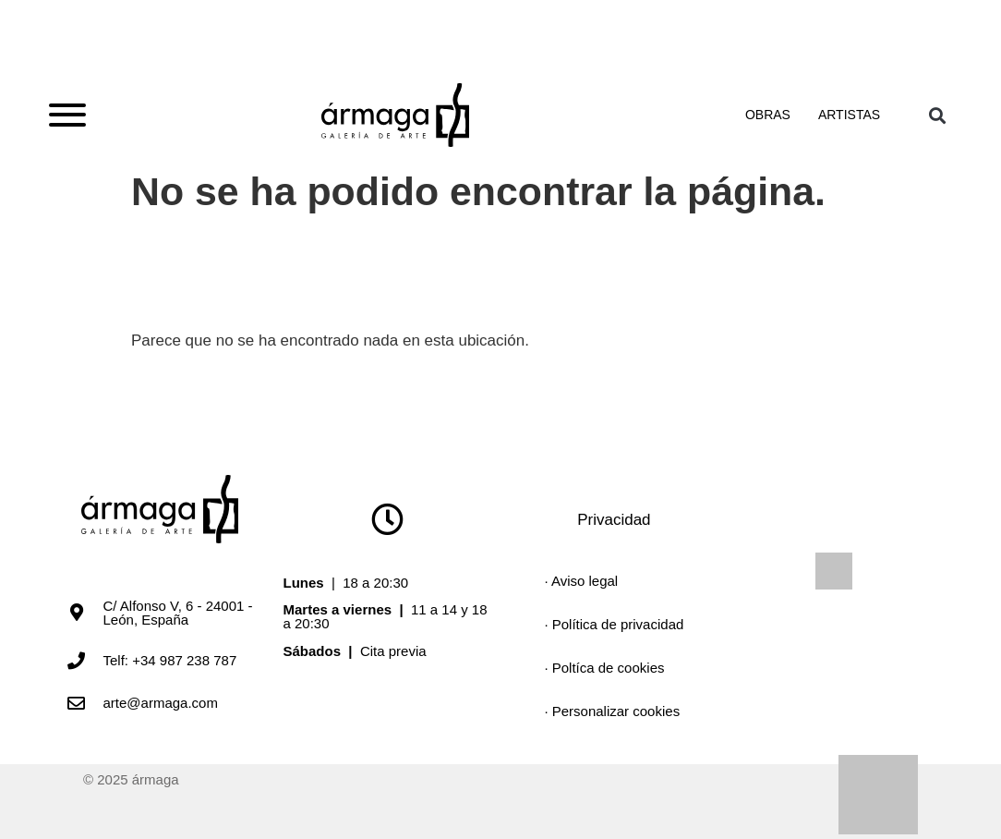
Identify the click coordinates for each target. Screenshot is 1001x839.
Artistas (849, 114)
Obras (767, 114)
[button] (937, 115)
